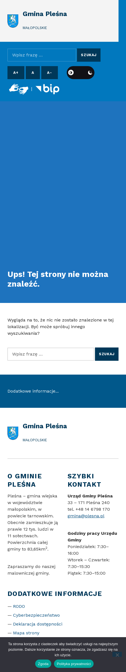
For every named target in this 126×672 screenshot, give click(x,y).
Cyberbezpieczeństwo (36, 615)
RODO (19, 606)
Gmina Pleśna (45, 14)
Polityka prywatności (74, 664)
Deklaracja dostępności (37, 624)
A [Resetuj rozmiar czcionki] (33, 73)
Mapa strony (26, 632)
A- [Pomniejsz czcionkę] (49, 73)
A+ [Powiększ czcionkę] (15, 73)
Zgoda (43, 664)
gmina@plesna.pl (86, 515)
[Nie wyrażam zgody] (117, 654)
